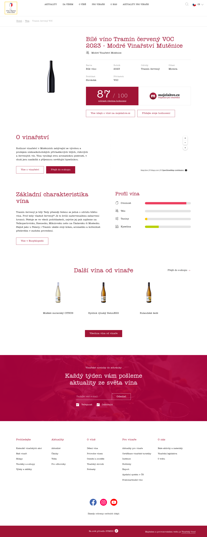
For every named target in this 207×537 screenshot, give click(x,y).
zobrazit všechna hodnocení (112, 101)
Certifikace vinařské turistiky (136, 454)
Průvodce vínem (95, 454)
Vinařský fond (188, 532)
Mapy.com (155, 170)
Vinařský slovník (95, 464)
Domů (19, 21)
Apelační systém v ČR (133, 475)
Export (125, 469)
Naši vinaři (21, 454)
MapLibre (144, 170)
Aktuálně (55, 448)
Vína (27, 21)
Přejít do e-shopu (179, 270)
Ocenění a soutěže (95, 459)
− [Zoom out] (185, 142)
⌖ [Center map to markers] (185, 148)
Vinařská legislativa (167, 454)
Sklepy (19, 459)
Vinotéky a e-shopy (25, 464)
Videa (54, 459)
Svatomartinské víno (132, 480)
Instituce (126, 459)
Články (54, 454)
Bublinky (126, 464)
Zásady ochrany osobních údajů (103, 514)
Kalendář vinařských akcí (29, 448)
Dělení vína (92, 448)
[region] (142, 153)
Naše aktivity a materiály (170, 448)
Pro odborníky (58, 464)
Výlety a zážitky (24, 469)
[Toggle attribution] (186, 170)
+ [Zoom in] (185, 138)
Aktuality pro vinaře (132, 448)
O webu (161, 459)
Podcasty (91, 469)
